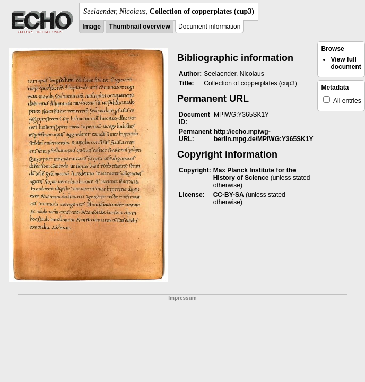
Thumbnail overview (139, 26)
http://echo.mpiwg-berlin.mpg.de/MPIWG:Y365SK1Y (263, 135)
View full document (346, 63)
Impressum (182, 298)
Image (91, 26)
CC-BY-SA (228, 194)
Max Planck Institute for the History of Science (254, 174)
